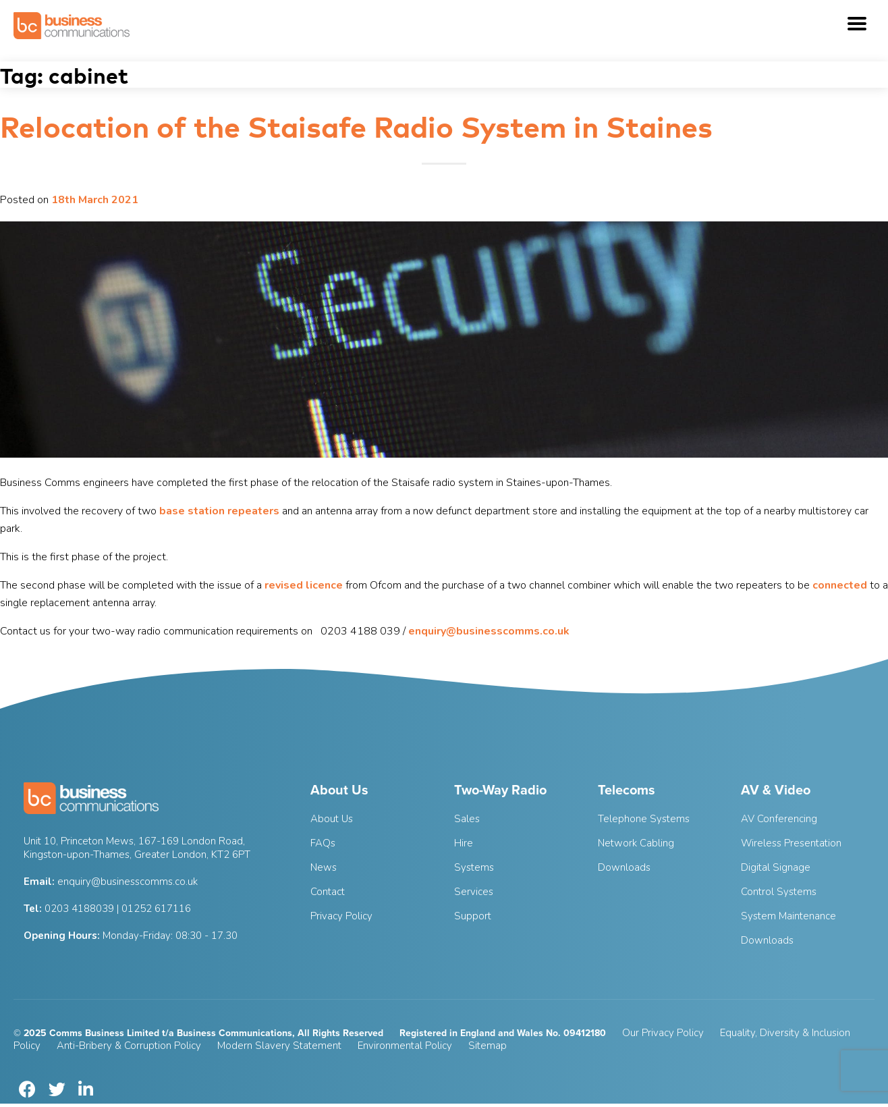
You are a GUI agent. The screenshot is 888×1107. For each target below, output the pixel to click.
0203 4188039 (79, 908)
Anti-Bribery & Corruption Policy (129, 1045)
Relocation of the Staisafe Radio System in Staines (356, 124)
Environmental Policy (405, 1045)
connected (839, 585)
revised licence (304, 585)
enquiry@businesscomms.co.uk (489, 631)
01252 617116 (156, 908)
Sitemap (487, 1045)
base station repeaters (219, 511)
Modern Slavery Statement (279, 1045)
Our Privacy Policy (663, 1033)
